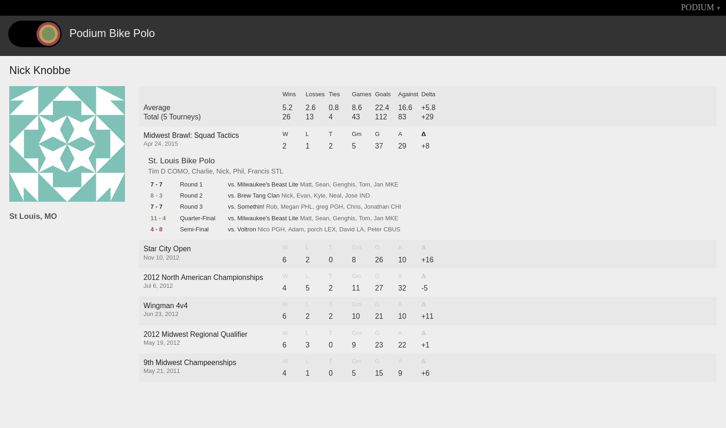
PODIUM (697, 7)
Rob (271, 207)
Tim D (157, 171)
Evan (304, 195)
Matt (306, 184)
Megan (290, 207)
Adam (296, 229)
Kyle (319, 195)
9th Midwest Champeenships (190, 362)
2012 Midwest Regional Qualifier (196, 334)
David (347, 229)
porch (315, 229)
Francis (258, 171)
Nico (264, 229)
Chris (354, 207)
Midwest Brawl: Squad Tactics (191, 135)
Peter (375, 229)
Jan (378, 184)
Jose (351, 195)
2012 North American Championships (203, 277)
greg (322, 207)
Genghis (344, 184)
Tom (364, 184)
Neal (335, 195)
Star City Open (167, 249)
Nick (222, 171)
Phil (238, 171)
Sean (322, 184)
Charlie (202, 171)
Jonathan (376, 207)
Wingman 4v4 (166, 306)
